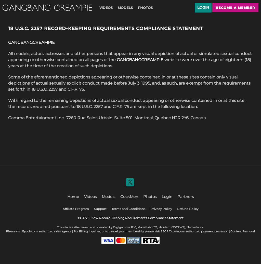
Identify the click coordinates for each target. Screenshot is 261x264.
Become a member (235, 8)
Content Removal (242, 231)
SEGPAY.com (170, 231)
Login (203, 7)
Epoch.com (30, 231)
